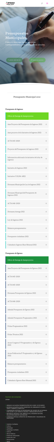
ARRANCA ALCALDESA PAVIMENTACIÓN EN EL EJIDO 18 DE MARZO (26, 405)
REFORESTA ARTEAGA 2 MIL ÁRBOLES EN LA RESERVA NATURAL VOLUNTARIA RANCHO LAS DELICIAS (25, 414)
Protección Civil (11, 437)
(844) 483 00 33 (14, 60)
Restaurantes (10, 439)
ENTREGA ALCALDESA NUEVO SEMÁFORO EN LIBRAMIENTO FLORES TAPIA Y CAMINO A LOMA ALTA (26, 407)
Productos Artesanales (13, 435)
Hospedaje (10, 428)
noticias (9, 432)
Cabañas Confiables (12, 424)
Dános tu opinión (38, 60)
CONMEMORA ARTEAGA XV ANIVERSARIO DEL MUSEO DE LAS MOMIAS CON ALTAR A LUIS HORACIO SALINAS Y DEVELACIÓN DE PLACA (27, 411)
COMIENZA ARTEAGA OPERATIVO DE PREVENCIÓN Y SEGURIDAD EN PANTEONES (26, 417)
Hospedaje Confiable (13, 430)
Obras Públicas (11, 433)
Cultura (9, 426)
